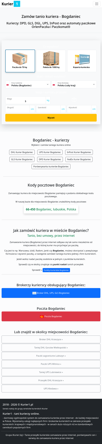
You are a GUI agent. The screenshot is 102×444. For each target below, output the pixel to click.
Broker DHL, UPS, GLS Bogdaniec (51, 293)
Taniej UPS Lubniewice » (51, 372)
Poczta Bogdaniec (51, 316)
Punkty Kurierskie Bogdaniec (56, 270)
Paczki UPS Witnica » (51, 364)
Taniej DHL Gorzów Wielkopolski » (51, 347)
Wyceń (51, 117)
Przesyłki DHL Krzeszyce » (51, 380)
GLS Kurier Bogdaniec (22, 159)
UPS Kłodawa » (51, 388)
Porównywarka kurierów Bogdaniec (51, 166)
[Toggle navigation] (96, 3)
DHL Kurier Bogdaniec (22, 152)
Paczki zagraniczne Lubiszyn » (51, 355)
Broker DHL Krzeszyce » (51, 339)
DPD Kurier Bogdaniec (50, 159)
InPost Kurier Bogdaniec (79, 152)
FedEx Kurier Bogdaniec (79, 159)
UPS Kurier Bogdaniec (50, 152)
